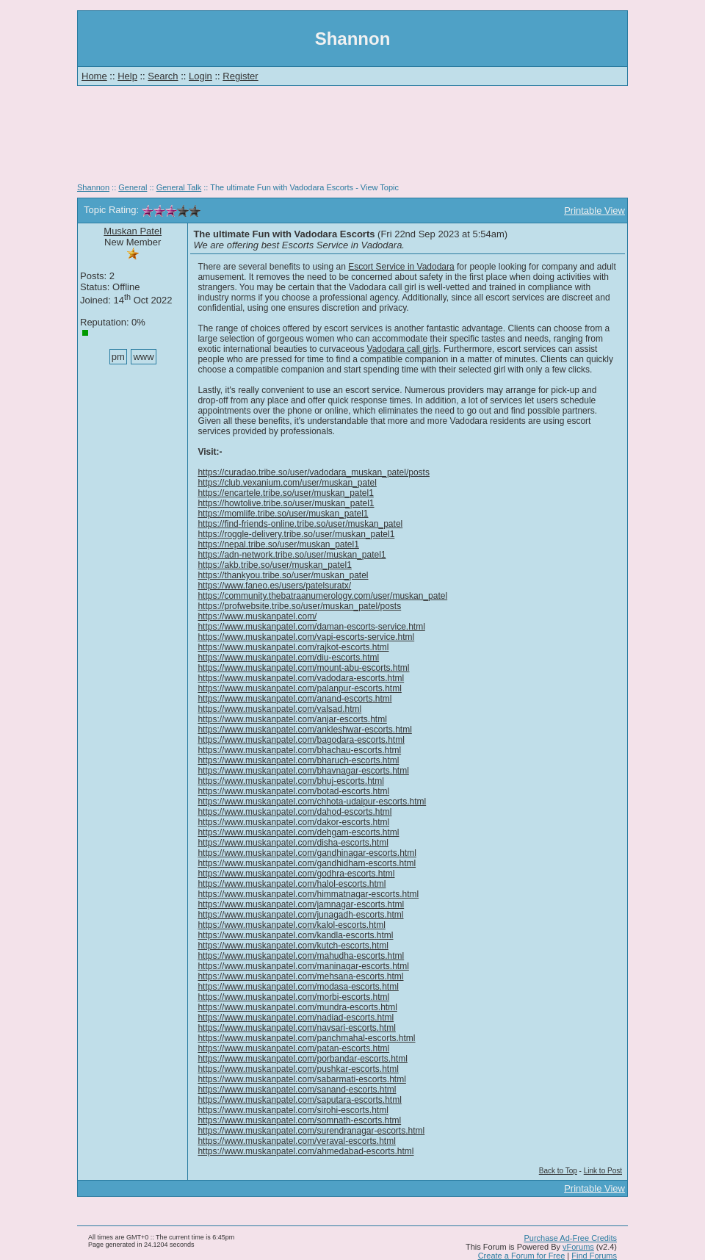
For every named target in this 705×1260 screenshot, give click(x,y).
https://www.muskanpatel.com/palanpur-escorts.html (299, 688)
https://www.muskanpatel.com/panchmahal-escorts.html (306, 1038)
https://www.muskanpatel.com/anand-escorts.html (294, 699)
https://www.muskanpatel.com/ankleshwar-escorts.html (304, 729)
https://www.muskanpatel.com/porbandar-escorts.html (302, 1059)
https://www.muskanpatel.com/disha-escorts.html (293, 843)
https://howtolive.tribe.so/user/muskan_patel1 (286, 503)
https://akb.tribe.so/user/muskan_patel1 (274, 565)
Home (94, 76)
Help (127, 76)
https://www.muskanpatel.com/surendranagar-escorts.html (311, 1131)
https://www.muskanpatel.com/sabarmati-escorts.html (301, 1079)
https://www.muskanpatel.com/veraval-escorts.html (296, 1141)
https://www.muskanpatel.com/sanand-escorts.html (297, 1089)
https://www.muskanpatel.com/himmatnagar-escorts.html (308, 894)
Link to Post (603, 1171)
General (132, 187)
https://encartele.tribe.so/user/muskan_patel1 (285, 493)
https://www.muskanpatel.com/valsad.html (279, 709)
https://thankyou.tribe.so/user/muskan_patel (283, 575)
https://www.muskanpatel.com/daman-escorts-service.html (311, 627)
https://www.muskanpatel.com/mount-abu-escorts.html (303, 668)
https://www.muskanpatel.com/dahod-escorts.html (294, 812)
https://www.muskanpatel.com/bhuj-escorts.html (290, 781)
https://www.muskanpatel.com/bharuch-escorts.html (298, 760)
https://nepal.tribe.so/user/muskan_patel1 (278, 544)
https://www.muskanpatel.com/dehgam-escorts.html (298, 832)
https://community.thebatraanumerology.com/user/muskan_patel (322, 596)
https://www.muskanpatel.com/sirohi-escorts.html (293, 1110)
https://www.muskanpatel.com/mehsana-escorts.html (300, 976)
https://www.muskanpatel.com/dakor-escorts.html (293, 822)
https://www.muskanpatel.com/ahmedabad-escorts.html (305, 1151)
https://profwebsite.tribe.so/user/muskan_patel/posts (299, 606)
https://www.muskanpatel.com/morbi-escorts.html (293, 997)
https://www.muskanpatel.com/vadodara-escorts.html (301, 678)
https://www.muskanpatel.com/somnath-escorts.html (299, 1120)
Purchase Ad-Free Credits (570, 1238)
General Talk (179, 187)
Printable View (594, 210)
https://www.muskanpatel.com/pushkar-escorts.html (298, 1069)
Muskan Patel (133, 231)
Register (240, 76)
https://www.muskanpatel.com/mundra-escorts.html (297, 1007)
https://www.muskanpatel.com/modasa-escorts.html (298, 987)
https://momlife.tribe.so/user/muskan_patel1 (283, 513)
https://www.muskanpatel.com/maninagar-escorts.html (303, 966)
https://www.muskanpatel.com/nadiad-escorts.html (296, 1017)
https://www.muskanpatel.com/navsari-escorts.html (296, 1028)
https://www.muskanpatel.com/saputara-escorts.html (299, 1100)
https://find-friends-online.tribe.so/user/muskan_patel (300, 524)
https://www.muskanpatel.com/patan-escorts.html (293, 1048)
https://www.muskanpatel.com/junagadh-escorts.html (300, 915)
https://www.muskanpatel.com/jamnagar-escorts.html (301, 904)
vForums (578, 1246)
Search (163, 76)
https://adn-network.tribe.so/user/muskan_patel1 (292, 555)
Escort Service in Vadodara (401, 267)
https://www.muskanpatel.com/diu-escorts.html (288, 657)
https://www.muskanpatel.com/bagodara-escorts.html (301, 740)
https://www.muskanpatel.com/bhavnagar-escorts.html (303, 771)
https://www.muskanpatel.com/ (257, 616)
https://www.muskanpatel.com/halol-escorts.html (292, 884)
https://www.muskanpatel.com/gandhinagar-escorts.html (307, 853)
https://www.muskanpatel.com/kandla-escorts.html (295, 935)
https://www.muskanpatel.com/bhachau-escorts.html (299, 750)
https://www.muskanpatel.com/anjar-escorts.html (292, 719)
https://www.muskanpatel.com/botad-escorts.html (293, 791)
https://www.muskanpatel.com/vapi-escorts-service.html (306, 637)
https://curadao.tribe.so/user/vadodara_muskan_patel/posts (314, 472)
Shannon (93, 187)
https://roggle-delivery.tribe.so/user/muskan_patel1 (296, 534)
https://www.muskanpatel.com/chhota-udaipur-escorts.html (312, 801)
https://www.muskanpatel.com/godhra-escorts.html (296, 873)
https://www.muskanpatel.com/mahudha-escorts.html (301, 956)
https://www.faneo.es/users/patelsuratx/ (274, 585)
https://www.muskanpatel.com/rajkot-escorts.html (293, 647)
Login (200, 76)
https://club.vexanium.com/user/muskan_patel (287, 483)
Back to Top (558, 1171)
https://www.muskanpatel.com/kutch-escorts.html (293, 945)
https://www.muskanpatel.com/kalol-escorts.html (291, 925)
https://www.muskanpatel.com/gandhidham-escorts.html (307, 863)
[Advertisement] (352, 140)
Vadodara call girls (403, 349)
